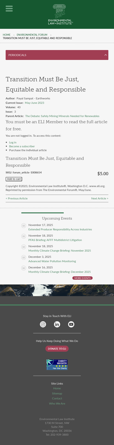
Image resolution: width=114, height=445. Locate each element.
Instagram (43, 324)
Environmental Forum (32, 34)
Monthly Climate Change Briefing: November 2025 (59, 250)
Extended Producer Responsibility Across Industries (60, 229)
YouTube (71, 324)
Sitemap (57, 393)
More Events (82, 278)
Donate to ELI (57, 348)
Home (6, 34)
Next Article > (99, 198)
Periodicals (17, 55)
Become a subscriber (22, 146)
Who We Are (57, 403)
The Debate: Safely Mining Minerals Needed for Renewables (62, 116)
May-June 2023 (34, 103)
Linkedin (57, 324)
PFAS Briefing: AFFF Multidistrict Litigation (55, 240)
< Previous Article (17, 198)
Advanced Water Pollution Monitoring (52, 261)
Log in (12, 142)
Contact (57, 398)
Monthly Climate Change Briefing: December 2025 (59, 272)
